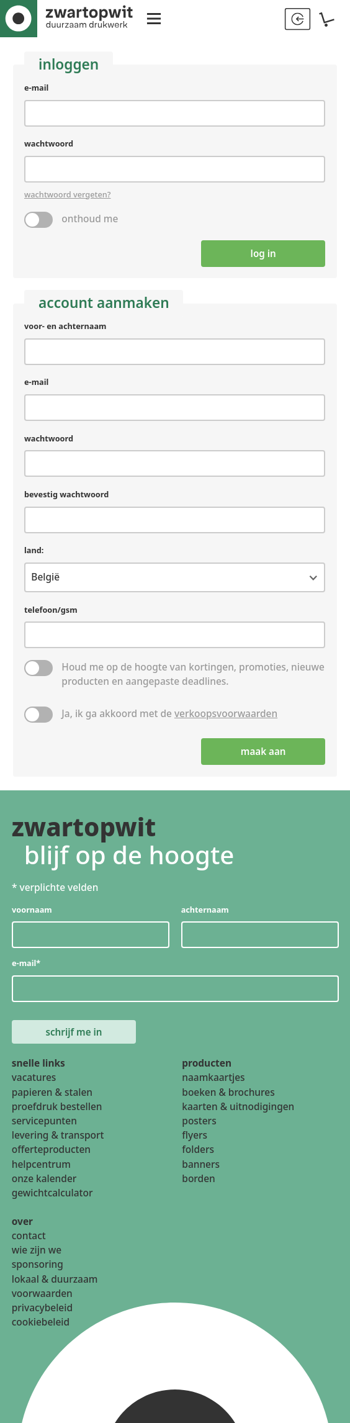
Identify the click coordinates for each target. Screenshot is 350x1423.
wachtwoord (48, 143)
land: (33, 552)
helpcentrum (41, 1168)
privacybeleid (42, 1312)
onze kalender (44, 1183)
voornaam (32, 911)
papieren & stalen (52, 1096)
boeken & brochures (228, 1096)
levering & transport (58, 1139)
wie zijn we (36, 1254)
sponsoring (37, 1268)
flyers (194, 1139)
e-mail (36, 87)
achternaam (204, 911)
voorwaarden (42, 1297)
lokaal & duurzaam (55, 1283)
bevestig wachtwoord (66, 495)
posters (199, 1125)
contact (29, 1240)
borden (198, 1183)
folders (198, 1153)
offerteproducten (51, 1153)
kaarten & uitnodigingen (238, 1111)
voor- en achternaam (65, 326)
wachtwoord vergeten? (67, 194)
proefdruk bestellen (57, 1111)
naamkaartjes (213, 1081)
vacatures (34, 1081)
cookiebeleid (41, 1326)
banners (201, 1168)
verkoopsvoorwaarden (225, 714)
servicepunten (44, 1125)
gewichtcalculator (52, 1197)
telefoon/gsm (51, 611)
